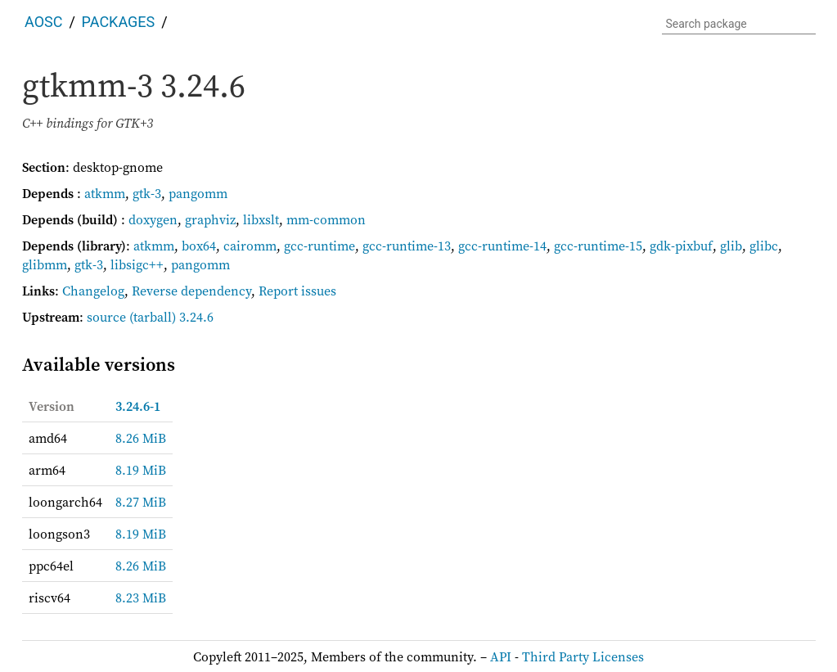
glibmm (44, 264)
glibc (763, 246)
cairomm (250, 246)
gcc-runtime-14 (502, 246)
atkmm (104, 193)
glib (731, 246)
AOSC (43, 21)
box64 (199, 246)
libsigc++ (137, 264)
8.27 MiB (140, 502)
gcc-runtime (319, 246)
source (106, 317)
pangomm (198, 193)
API (500, 656)
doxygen (153, 219)
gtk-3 (147, 193)
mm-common (326, 219)
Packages (118, 21)
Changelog (93, 291)
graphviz (210, 219)
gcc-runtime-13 (406, 246)
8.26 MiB (140, 438)
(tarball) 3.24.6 (171, 317)
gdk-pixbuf (681, 246)
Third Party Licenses (583, 656)
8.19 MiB (140, 470)
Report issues (297, 291)
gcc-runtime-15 (598, 246)
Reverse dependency (191, 291)
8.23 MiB (140, 598)
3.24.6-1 (137, 406)
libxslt (261, 219)
